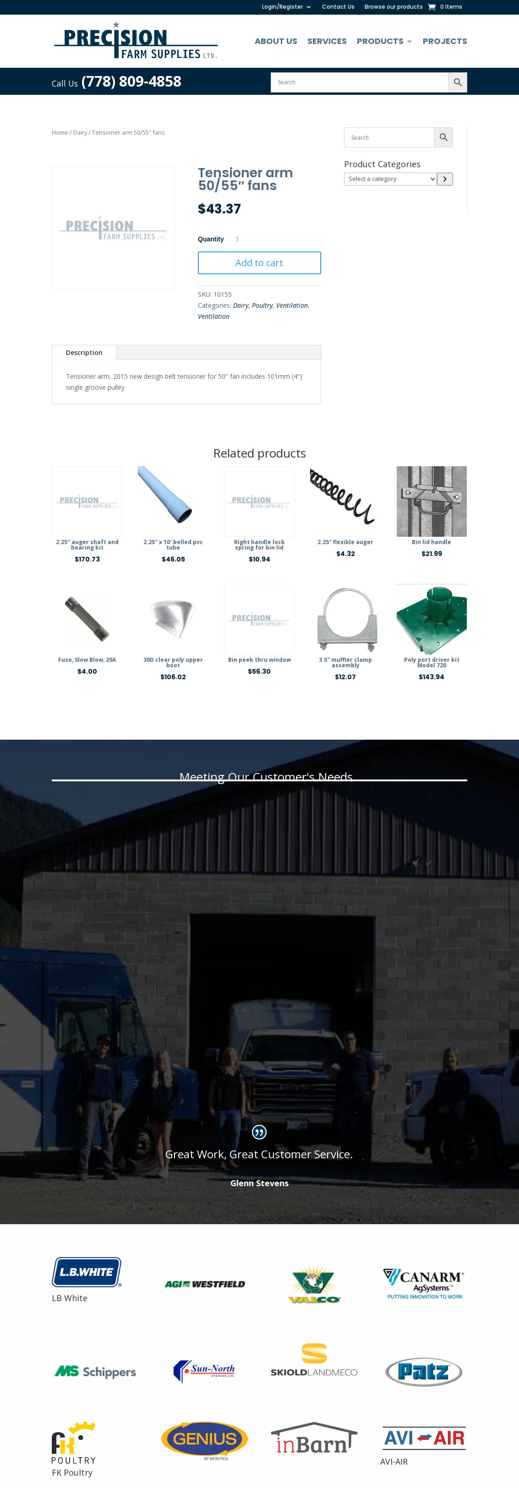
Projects (445, 41)
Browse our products (394, 7)
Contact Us (338, 7)
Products (380, 41)
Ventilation (292, 305)
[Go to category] (445, 179)
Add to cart (259, 262)
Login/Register (282, 7)
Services (327, 41)
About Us (276, 41)
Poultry (262, 305)
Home (60, 132)
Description (84, 352)
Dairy (80, 132)
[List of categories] (390, 179)
